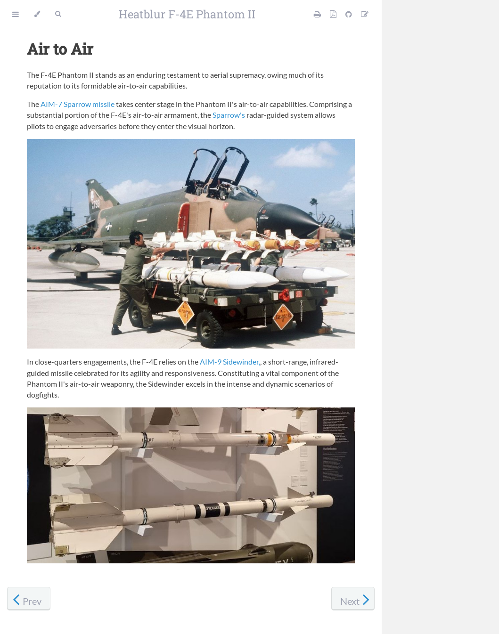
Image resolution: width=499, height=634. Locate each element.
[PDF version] (334, 13)
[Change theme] (37, 14)
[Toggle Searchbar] (58, 14)
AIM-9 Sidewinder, (230, 361)
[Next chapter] (353, 598)
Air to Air (60, 49)
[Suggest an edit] (364, 13)
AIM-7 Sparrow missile (78, 103)
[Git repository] (349, 13)
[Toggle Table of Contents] (15, 14)
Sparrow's (229, 114)
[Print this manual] (318, 13)
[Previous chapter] (28, 598)
